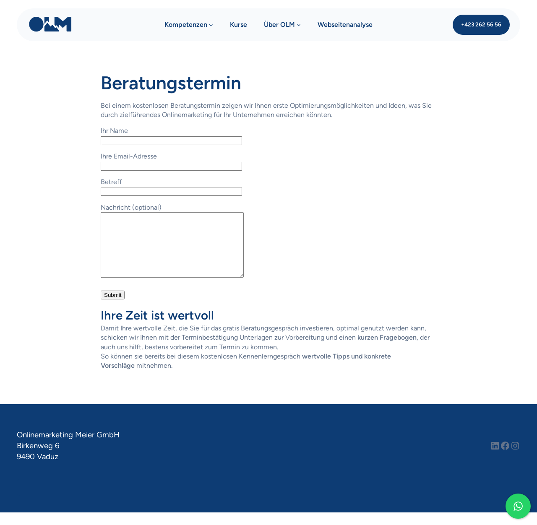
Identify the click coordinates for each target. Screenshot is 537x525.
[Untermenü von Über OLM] (299, 25)
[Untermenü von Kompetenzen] (211, 25)
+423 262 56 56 (481, 24)
